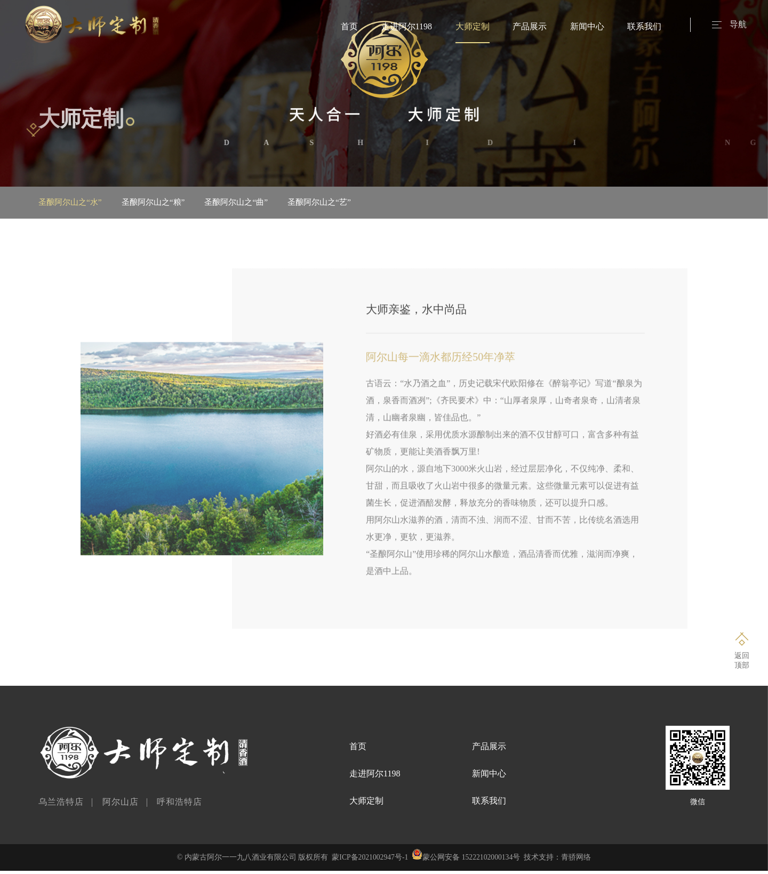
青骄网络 (578, 860)
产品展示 (530, 26)
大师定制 (472, 26)
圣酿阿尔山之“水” (72, 202)
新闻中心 (587, 26)
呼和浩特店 (179, 804)
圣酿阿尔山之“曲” (252, 202)
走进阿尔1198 (406, 26)
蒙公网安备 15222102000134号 (472, 860)
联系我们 (644, 26)
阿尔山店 (120, 804)
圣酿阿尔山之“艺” (343, 202)
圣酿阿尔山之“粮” (162, 202)
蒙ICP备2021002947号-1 (369, 860)
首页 (349, 26)
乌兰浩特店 (61, 804)
